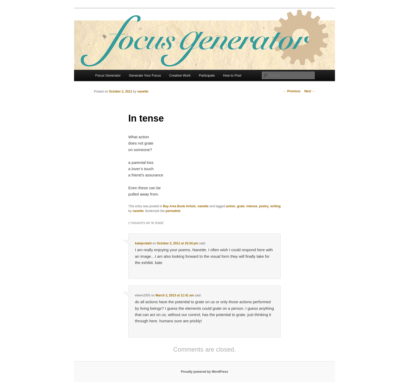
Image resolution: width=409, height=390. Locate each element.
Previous (291, 91)
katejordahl (143, 243)
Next (309, 91)
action (230, 206)
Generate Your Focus (145, 75)
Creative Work (180, 75)
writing (275, 206)
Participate (207, 75)
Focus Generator (108, 75)
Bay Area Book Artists (179, 206)
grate (241, 206)
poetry (264, 206)
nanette (142, 91)
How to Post (232, 75)
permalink (173, 211)
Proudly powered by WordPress (204, 372)
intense (251, 206)
